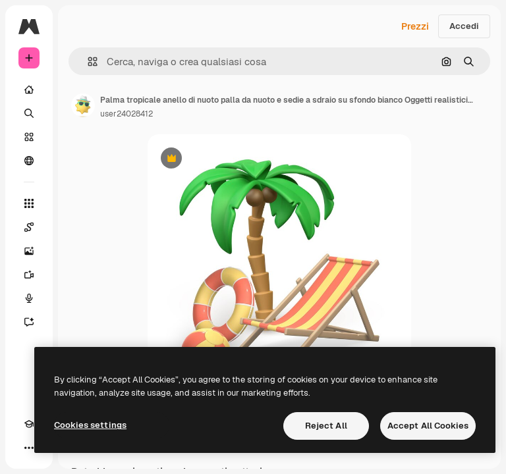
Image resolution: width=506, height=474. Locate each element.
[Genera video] (29, 274)
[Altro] (29, 447)
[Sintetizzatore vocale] (29, 298)
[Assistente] (29, 321)
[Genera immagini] (29, 250)
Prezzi (415, 26)
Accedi (464, 26)
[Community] (29, 160)
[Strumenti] (29, 203)
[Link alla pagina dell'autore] (83, 105)
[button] (87, 61)
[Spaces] (29, 227)
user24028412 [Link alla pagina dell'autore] (126, 114)
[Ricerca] (29, 113)
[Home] (29, 89)
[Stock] (29, 136)
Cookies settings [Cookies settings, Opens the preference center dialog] (90, 425)
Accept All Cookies (427, 425)
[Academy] (29, 423)
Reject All (326, 425)
